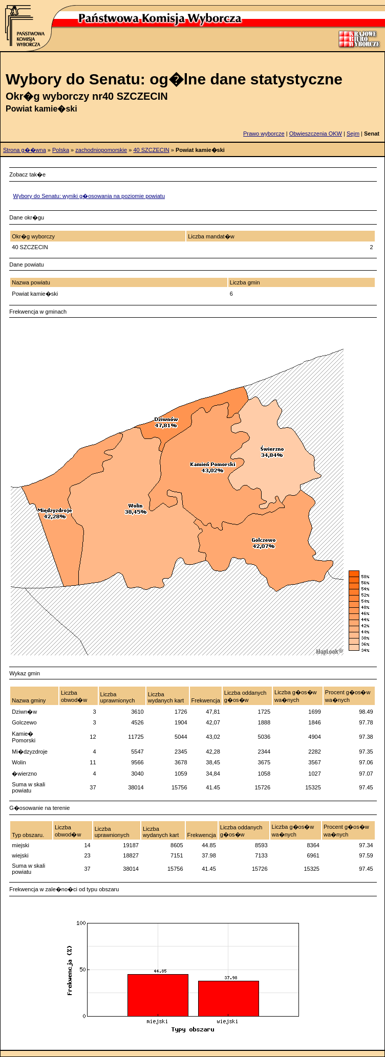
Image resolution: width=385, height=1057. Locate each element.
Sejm (353, 133)
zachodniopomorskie (101, 150)
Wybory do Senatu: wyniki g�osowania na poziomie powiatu (89, 196)
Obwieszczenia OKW (315, 133)
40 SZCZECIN (151, 150)
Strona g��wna (24, 150)
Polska (60, 150)
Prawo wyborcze (264, 133)
